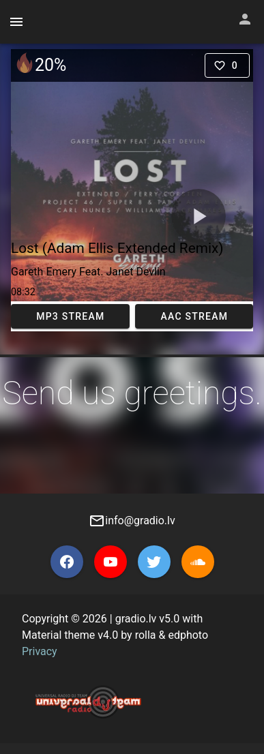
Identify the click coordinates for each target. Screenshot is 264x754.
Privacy (39, 651)
